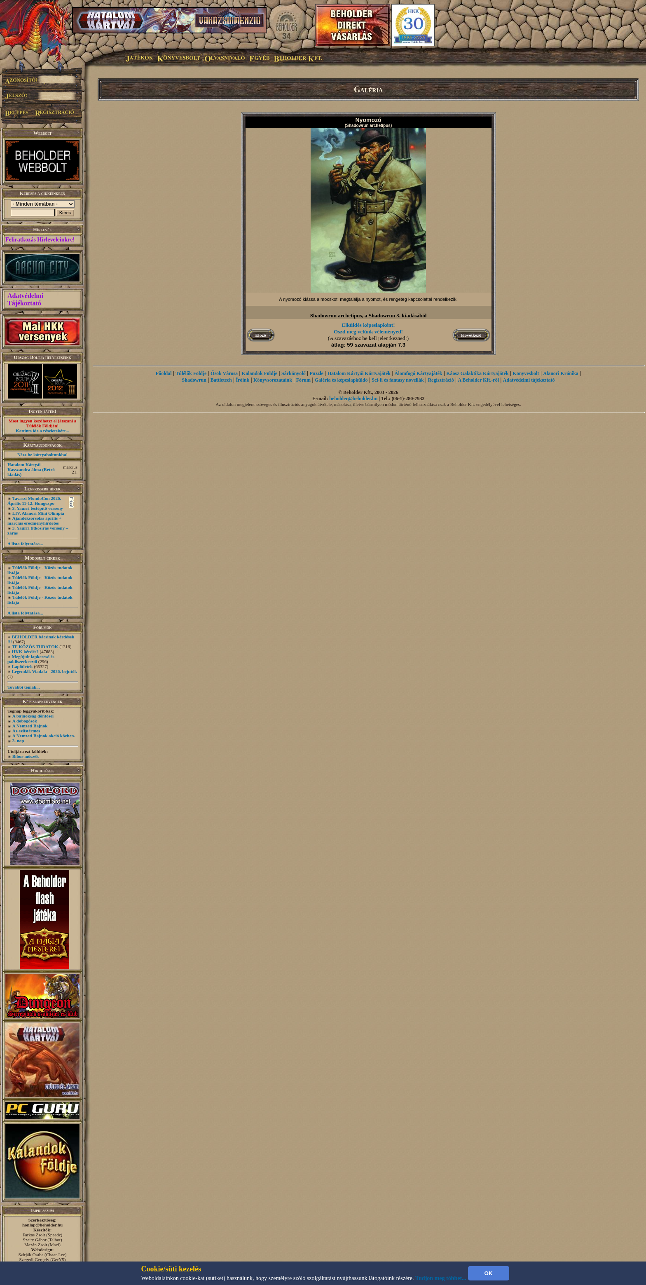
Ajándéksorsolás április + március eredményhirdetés (34, 520)
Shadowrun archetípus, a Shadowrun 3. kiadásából (368, 315)
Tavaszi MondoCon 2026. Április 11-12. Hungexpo (34, 501)
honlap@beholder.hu (42, 1224)
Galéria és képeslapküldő (341, 380)
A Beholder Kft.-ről (478, 380)
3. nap (18, 740)
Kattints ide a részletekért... (42, 430)
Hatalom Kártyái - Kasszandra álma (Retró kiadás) (31, 469)
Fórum (303, 380)
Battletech (221, 380)
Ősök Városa (224, 373)
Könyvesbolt (526, 373)
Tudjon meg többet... (440, 1278)
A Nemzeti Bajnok (30, 725)
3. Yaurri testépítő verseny (37, 508)
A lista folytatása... (25, 543)
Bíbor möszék (25, 756)
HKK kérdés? (25, 651)
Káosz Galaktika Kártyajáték (477, 373)
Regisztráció (441, 380)
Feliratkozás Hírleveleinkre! (40, 240)
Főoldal (164, 373)
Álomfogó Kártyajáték (418, 373)
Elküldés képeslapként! (368, 325)
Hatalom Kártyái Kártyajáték (359, 373)
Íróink (243, 380)
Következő (471, 335)
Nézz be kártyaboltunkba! (42, 454)
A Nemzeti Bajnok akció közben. (43, 735)
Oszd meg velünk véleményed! (368, 331)
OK (489, 1273)
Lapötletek (22, 666)
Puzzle (316, 373)
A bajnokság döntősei (33, 715)
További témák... (23, 687)
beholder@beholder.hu (353, 398)
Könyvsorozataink (272, 380)
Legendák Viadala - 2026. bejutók (44, 671)
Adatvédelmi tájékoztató (529, 380)
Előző (260, 335)
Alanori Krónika (560, 373)
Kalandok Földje (259, 373)
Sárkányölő (293, 373)
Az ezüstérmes (26, 730)
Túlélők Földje (191, 373)
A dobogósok (24, 720)
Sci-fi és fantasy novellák (398, 380)
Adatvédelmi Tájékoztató (25, 299)
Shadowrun (194, 380)
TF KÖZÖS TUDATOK (35, 646)
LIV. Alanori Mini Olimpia (38, 513)
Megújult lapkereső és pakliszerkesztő (30, 659)
